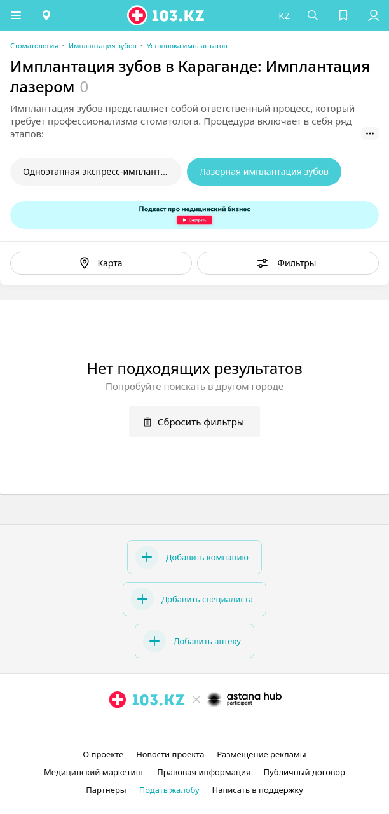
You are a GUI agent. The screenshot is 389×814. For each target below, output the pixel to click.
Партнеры (106, 790)
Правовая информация (203, 772)
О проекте (103, 754)
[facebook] (196, 729)
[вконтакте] (216, 729)
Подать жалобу (169, 790)
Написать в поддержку (257, 790)
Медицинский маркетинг (94, 772)
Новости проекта (170, 754)
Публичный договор (304, 772)
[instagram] (175, 729)
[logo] (166, 15)
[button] (16, 15)
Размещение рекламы (261, 754)
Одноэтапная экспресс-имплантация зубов (102, 171)
